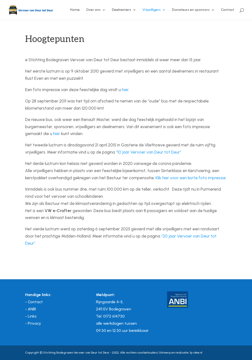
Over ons (93, 10)
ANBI (32, 309)
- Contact (34, 302)
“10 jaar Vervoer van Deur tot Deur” (148, 152)
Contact (227, 10)
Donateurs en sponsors (191, 10)
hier (125, 89)
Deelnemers (121, 10)
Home (75, 10)
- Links (31, 316)
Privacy (34, 323)
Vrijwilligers (151, 10)
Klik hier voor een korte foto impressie (191, 177)
